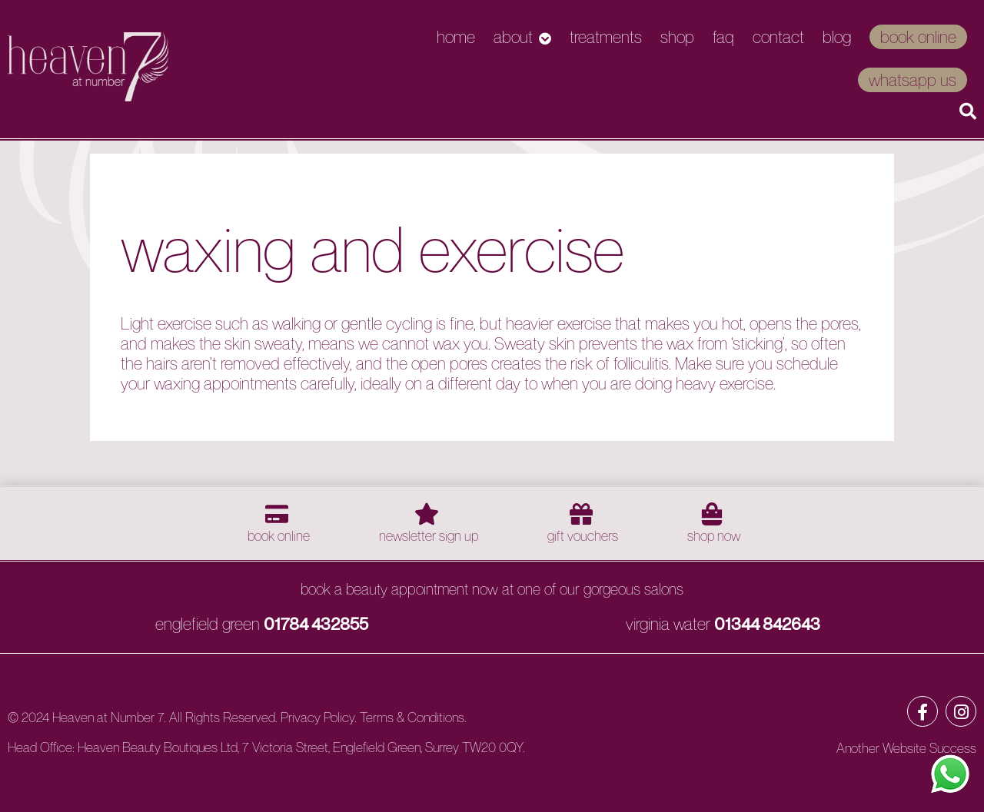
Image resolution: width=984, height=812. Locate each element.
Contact (778, 37)
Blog (837, 37)
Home (456, 37)
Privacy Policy (317, 717)
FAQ (723, 37)
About (513, 37)
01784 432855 (316, 624)
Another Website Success (906, 748)
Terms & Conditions (412, 717)
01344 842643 (767, 624)
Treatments (606, 37)
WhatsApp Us (912, 80)
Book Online (918, 37)
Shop (677, 37)
